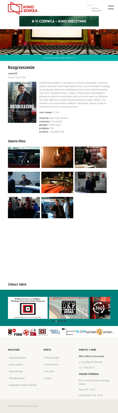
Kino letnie (49, 371)
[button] (53, 321)
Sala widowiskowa (18, 357)
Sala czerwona (16, 364)
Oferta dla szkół (52, 357)
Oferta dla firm (51, 364)
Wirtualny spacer (17, 378)
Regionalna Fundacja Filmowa (23, 385)
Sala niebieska (16, 371)
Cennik (48, 378)
